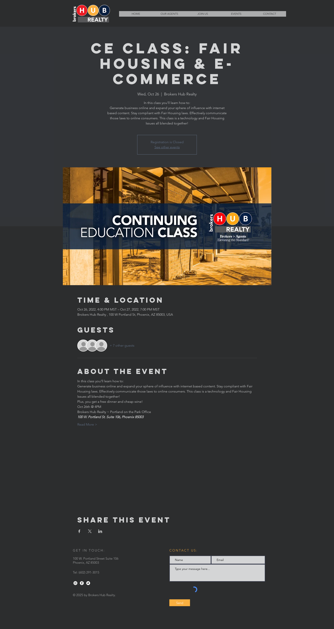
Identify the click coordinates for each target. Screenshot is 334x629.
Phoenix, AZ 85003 (86, 562)
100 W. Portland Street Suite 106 (95, 558)
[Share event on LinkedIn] (100, 531)
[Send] (179, 602)
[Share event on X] (90, 531)
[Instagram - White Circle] (75, 583)
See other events (167, 147)
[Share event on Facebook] (79, 531)
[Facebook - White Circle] (82, 583)
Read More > (87, 424)
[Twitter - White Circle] (88, 583)
